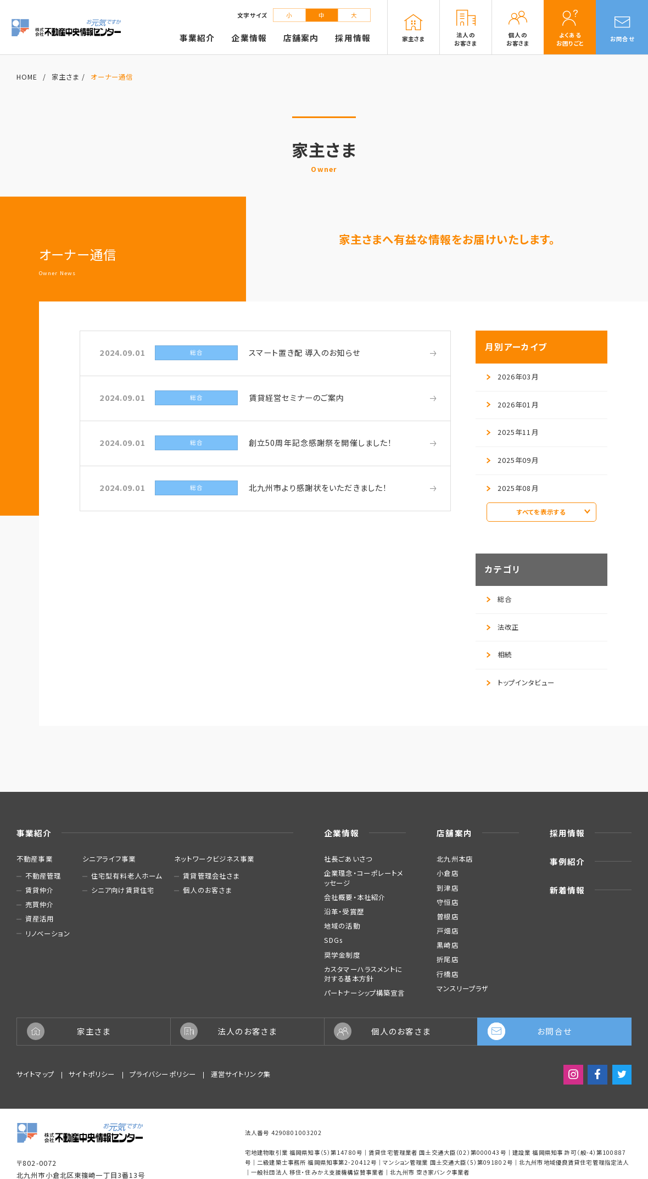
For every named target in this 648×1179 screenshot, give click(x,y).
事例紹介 (567, 861)
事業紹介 (34, 833)
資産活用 (39, 919)
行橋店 (447, 974)
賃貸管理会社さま (211, 876)
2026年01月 (513, 405)
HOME (27, 77)
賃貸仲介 (39, 890)
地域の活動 (342, 926)
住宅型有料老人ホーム (126, 876)
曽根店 (447, 916)
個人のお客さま (207, 890)
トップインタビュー (521, 683)
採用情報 (567, 833)
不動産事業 (34, 859)
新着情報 (567, 890)
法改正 (503, 627)
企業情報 (342, 833)
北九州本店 (455, 859)
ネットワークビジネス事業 (214, 859)
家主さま (66, 77)
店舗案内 (454, 833)
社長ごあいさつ (348, 859)
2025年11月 (513, 432)
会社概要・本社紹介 (355, 897)
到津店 (447, 888)
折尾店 (447, 959)
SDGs (333, 940)
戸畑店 (447, 931)
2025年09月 (513, 460)
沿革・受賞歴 (344, 912)
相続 (499, 655)
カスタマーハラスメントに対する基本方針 (363, 974)
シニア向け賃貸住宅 (122, 890)
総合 (499, 599)
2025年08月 (513, 488)
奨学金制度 (342, 955)
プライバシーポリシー (163, 1074)
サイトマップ (35, 1074)
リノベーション (47, 933)
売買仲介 (39, 904)
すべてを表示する (553, 511)
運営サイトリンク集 (241, 1074)
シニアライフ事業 (109, 859)
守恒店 (447, 902)
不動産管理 (43, 876)
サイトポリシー (92, 1074)
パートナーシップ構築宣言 (364, 993)
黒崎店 (447, 945)
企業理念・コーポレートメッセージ (364, 877)
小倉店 (447, 873)
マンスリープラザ (463, 988)
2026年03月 (513, 377)
